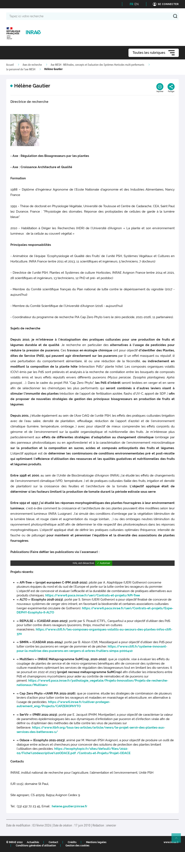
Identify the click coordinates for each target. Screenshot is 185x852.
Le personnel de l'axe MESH (20, 69)
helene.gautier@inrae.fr (69, 806)
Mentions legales (96, 842)
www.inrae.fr (171, 842)
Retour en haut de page (178, 840)
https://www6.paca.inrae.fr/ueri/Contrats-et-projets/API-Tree (92, 595)
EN (136, 4)
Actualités (33, 842)
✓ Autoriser (103, 563)
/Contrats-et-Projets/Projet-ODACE (104, 753)
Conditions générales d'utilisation (36, 845)
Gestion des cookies (77, 845)
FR (131, 4)
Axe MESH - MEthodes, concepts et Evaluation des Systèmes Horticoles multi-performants (97, 64)
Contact (53, 842)
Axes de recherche (32, 64)
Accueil (10, 64)
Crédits (72, 842)
